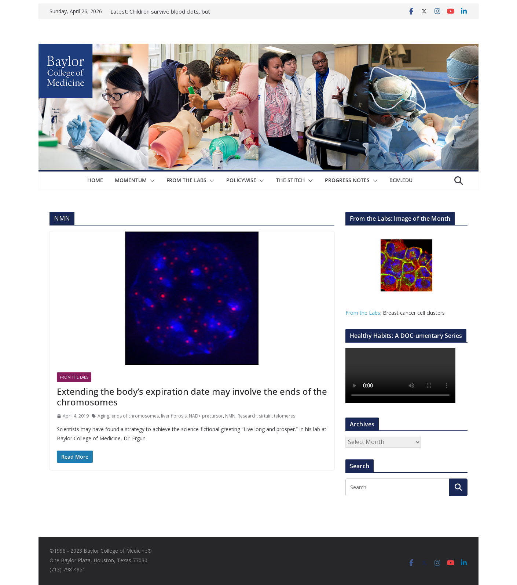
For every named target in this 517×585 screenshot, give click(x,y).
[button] (151, 180)
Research (247, 416)
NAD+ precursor (206, 416)
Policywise (241, 180)
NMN (230, 416)
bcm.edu (400, 180)
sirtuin (265, 416)
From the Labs (362, 312)
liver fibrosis (174, 416)
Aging (103, 416)
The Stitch (290, 180)
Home (95, 180)
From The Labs (186, 180)
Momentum (131, 180)
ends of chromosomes (135, 416)
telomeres (284, 416)
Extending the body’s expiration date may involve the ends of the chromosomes (192, 396)
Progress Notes (347, 180)
